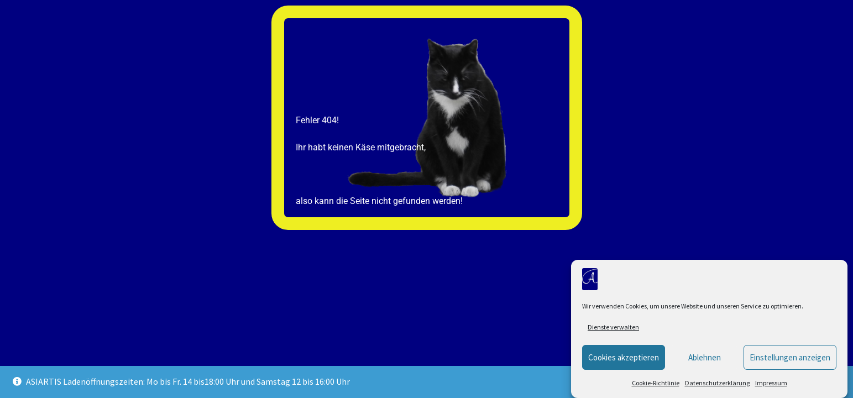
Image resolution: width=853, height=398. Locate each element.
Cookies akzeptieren (623, 357)
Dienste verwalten (613, 327)
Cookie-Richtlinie (655, 383)
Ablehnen (704, 357)
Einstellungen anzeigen (790, 357)
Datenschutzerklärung (717, 383)
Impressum (771, 383)
